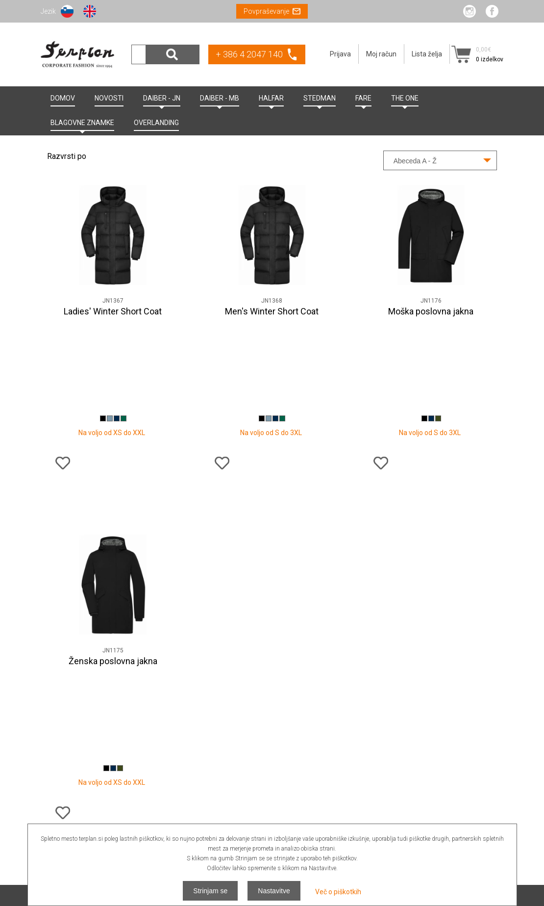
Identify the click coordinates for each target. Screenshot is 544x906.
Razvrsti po (66, 156)
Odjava (492, 797)
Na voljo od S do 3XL (271, 339)
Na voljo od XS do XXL (111, 339)
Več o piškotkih (338, 892)
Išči (172, 54)
